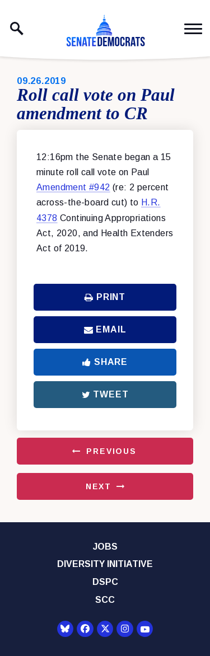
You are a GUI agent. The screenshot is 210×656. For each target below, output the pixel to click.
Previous (111, 451)
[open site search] (17, 28)
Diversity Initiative (105, 564)
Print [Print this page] (105, 297)
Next (98, 486)
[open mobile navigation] (193, 29)
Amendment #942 (73, 187)
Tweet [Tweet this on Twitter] (105, 394)
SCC (105, 600)
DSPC (105, 582)
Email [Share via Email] (105, 329)
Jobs (105, 546)
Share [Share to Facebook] (105, 362)
